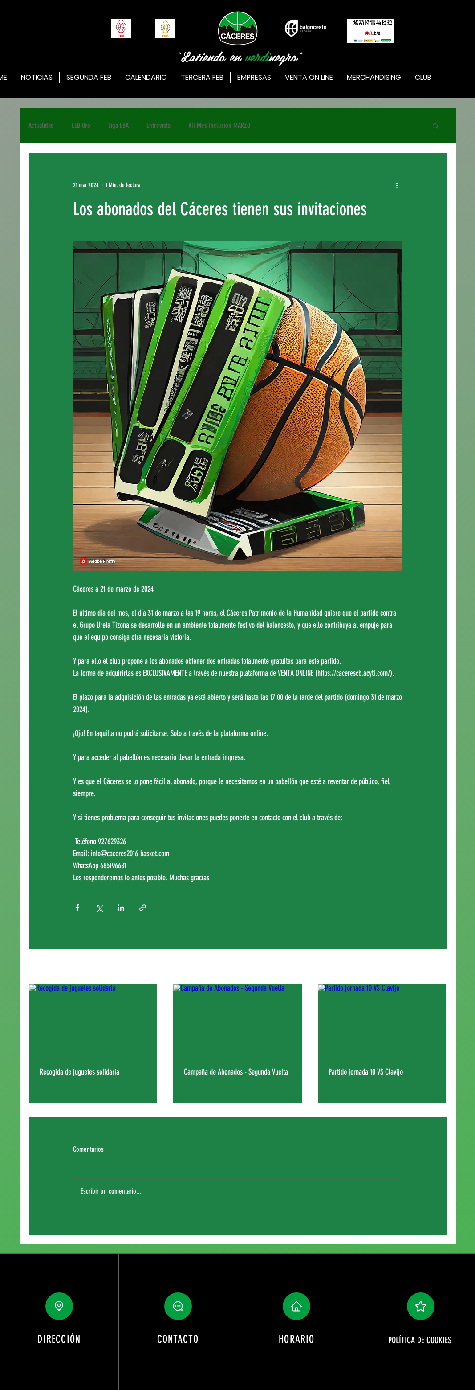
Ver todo (438, 967)
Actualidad (41, 125)
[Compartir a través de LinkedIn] (121, 908)
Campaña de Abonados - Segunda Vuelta (236, 1072)
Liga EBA (118, 125)
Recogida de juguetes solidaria (79, 1072)
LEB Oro (81, 125)
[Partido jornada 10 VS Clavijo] (382, 1020)
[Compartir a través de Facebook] (77, 908)
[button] (435, 125)
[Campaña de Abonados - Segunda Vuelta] (237, 1020)
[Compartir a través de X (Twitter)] (99, 908)
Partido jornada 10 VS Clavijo (366, 1072)
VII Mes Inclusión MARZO (219, 125)
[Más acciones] (397, 185)
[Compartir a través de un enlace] (142, 908)
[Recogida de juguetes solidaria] (93, 1020)
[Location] (59, 1306)
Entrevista (158, 125)
